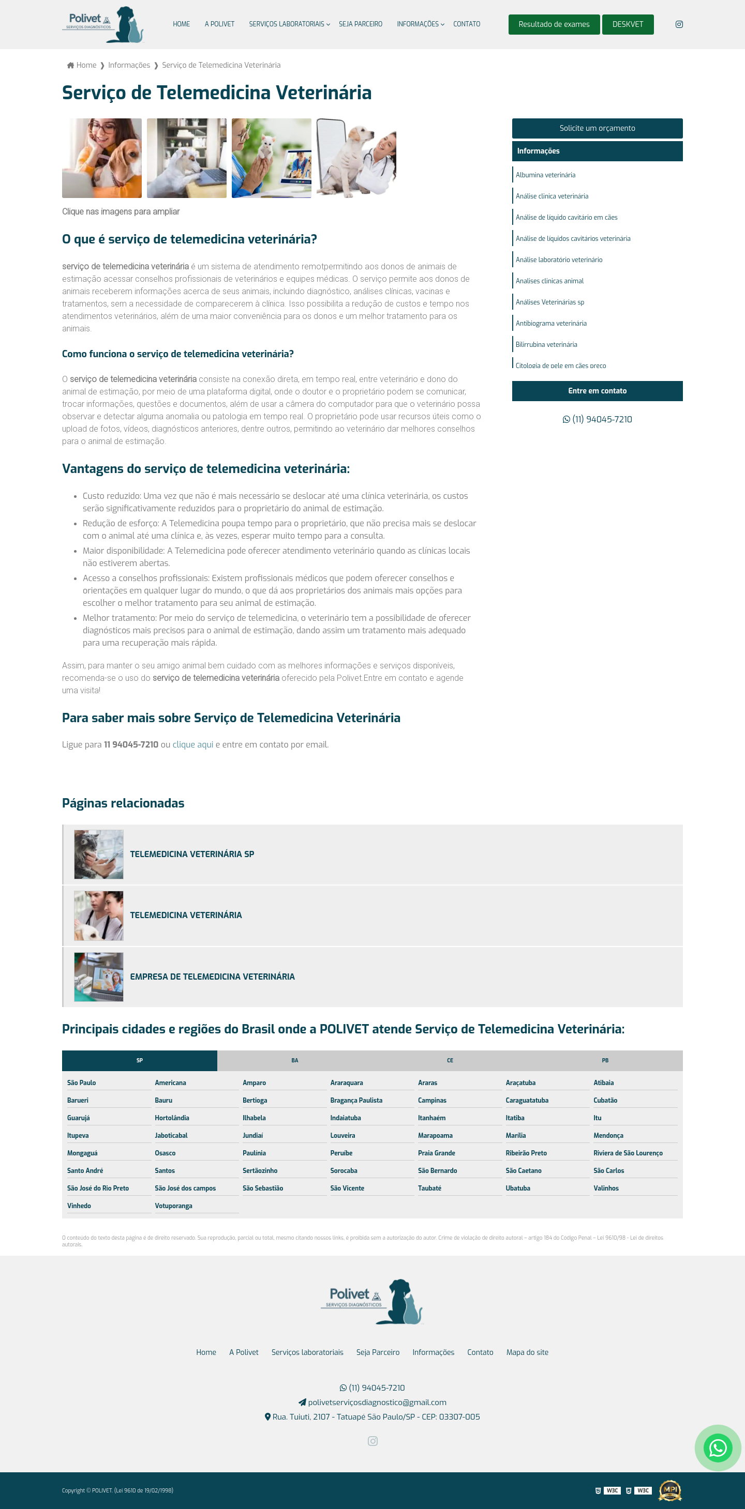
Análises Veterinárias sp (550, 302)
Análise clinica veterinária (552, 196)
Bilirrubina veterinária (546, 345)
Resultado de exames (554, 24)
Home (181, 24)
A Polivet (220, 24)
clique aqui (193, 744)
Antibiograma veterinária (551, 323)
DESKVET (628, 24)
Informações (418, 24)
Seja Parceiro (360, 24)
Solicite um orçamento (597, 128)
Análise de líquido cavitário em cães (567, 218)
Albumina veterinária (546, 175)
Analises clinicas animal (550, 281)
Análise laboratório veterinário (559, 260)
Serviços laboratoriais (286, 24)
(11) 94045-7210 (597, 419)
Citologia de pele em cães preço (561, 366)
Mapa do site (527, 1353)
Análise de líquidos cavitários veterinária (573, 239)
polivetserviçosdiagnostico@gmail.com (373, 1402)
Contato (467, 24)
